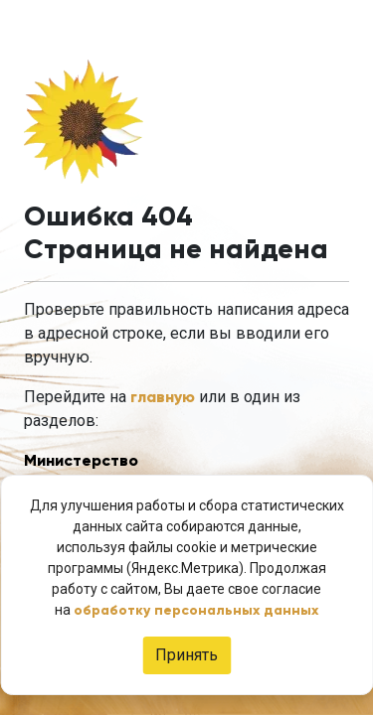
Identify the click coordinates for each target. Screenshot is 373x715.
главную (162, 396)
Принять (186, 654)
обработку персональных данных (196, 610)
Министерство (81, 460)
